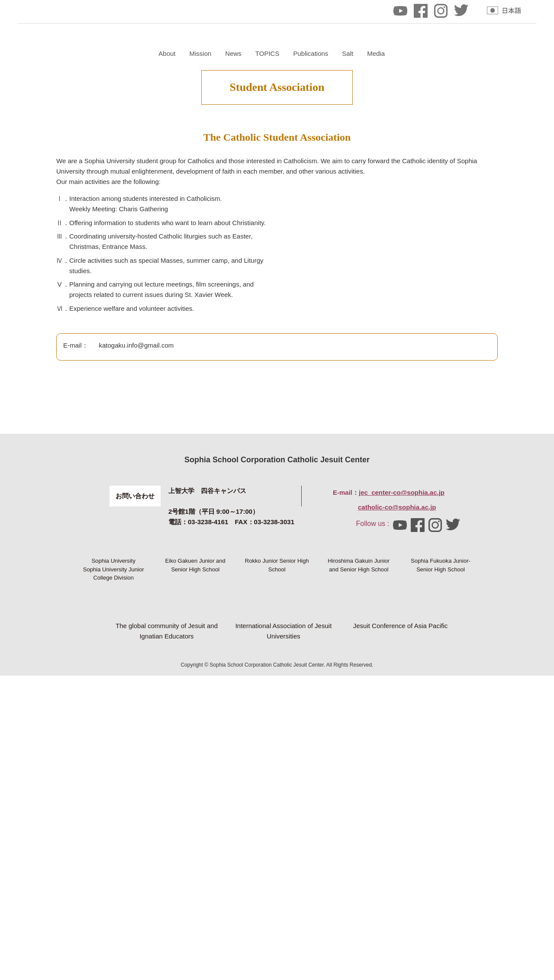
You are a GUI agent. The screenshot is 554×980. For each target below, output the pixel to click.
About (269, 53)
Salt (450, 53)
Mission (303, 53)
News (336, 53)
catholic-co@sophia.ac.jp (397, 732)
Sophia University (113, 800)
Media (479, 53)
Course (255, 193)
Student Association (310, 193)
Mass (221, 193)
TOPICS (370, 53)
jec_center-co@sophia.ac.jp (401, 717)
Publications (413, 53)
